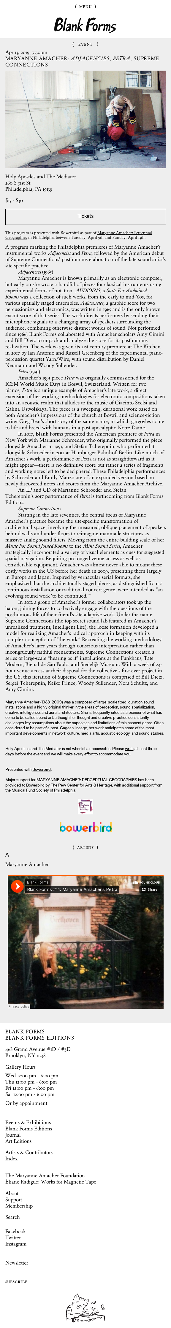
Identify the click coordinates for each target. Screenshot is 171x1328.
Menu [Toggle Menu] (85, 6)
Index (11, 1159)
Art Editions (18, 1141)
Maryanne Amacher (22, 702)
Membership (19, 1206)
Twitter (13, 1237)
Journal (13, 1135)
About (11, 1193)
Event (85, 44)
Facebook (15, 1231)
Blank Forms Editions (28, 1129)
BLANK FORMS (25, 1032)
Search (12, 1217)
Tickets (85, 216)
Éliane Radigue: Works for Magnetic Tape (50, 1182)
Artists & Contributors (29, 1152)
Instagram (16, 1244)
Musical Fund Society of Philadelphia (43, 791)
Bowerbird (41, 770)
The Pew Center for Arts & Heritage (81, 786)
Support (13, 1199)
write (129, 749)
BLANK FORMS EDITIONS (40, 1038)
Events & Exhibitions (28, 1122)
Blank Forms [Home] (85, 25)
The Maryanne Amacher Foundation (45, 1175)
